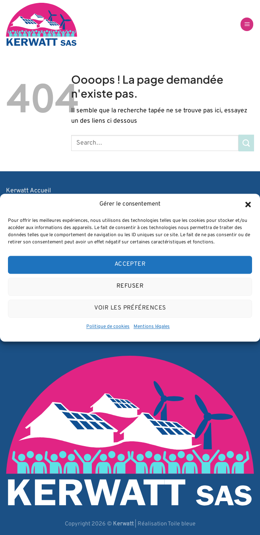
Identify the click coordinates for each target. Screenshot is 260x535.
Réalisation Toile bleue (167, 524)
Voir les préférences (130, 308)
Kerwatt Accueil (28, 191)
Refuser (130, 286)
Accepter (130, 264)
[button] (248, 204)
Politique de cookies (108, 326)
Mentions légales (152, 326)
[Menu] (247, 24)
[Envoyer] (246, 143)
